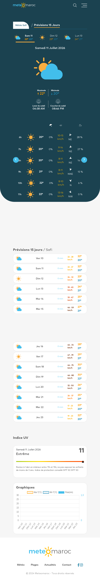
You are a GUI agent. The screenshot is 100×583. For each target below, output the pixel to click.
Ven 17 (39, 356)
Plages (34, 565)
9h (19, 172)
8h (19, 160)
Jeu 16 (39, 346)
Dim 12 (53, 36)
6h (20, 137)
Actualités (50, 565)
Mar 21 (39, 397)
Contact (66, 565)
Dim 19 (39, 377)
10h (20, 183)
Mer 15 (39, 309)
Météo (21, 565)
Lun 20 (39, 387)
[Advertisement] (50, 328)
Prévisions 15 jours (47, 25)
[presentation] (16, 160)
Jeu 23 (39, 417)
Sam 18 (40, 367)
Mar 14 (39, 299)
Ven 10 (39, 258)
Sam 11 (29, 36)
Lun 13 (78, 36)
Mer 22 (39, 407)
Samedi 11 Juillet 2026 (50, 48)
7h (19, 149)
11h (20, 194)
